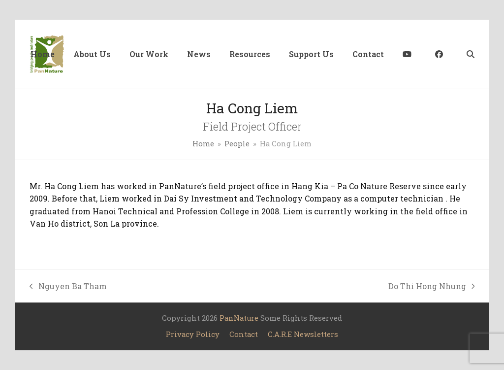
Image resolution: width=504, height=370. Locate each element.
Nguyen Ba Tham (68, 287)
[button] (470, 54)
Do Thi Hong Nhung (431, 287)
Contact (243, 334)
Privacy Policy (193, 334)
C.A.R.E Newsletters (303, 334)
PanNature (239, 318)
